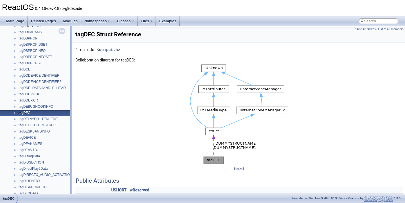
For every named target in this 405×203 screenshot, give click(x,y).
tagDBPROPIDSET (33, 45)
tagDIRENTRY (29, 181)
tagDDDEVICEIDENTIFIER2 (40, 82)
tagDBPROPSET (31, 63)
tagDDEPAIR (28, 100)
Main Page (15, 21)
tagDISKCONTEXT (33, 187)
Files (147, 21)
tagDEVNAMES (30, 144)
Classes (125, 21)
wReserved (139, 190)
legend (239, 168)
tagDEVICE (27, 138)
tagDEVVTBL (29, 150)
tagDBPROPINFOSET (35, 57)
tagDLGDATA (29, 193)
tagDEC (24, 113)
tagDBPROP (28, 38)
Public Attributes (365, 29)
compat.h (108, 49)
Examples (167, 21)
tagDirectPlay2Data (33, 169)
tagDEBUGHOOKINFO (36, 107)
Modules (70, 21)
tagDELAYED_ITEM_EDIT (38, 119)
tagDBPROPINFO (32, 51)
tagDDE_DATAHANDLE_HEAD (42, 88)
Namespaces (97, 21)
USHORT (119, 190)
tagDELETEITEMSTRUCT (38, 125)
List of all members (391, 29)
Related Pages (43, 21)
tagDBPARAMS (30, 32)
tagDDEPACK (29, 94)
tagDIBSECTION (31, 162)
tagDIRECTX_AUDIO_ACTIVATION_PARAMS (53, 175)
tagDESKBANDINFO (34, 131)
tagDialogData (29, 156)
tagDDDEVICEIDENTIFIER (39, 76)
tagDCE (24, 69)
